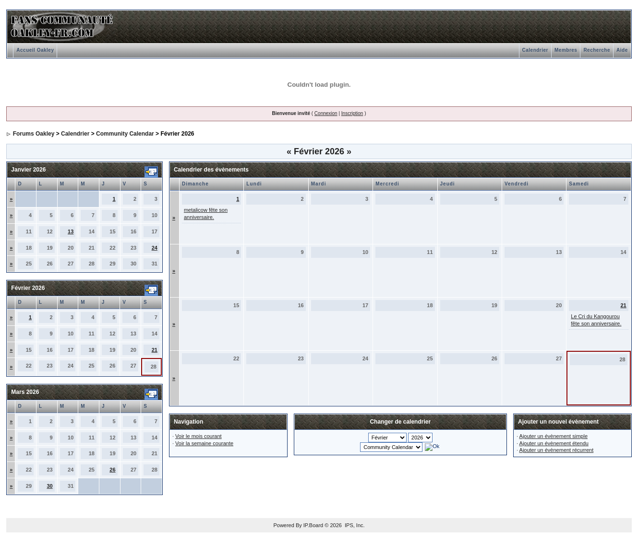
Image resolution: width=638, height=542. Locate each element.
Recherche (596, 50)
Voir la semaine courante (204, 443)
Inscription (352, 113)
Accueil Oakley (35, 50)
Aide (622, 50)
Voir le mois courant (198, 436)
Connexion (325, 113)
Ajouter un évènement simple (553, 436)
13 (70, 231)
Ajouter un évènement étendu (554, 443)
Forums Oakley (34, 133)
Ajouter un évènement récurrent (556, 450)
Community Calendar (125, 133)
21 (154, 350)
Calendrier (535, 50)
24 (154, 248)
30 (49, 486)
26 (112, 470)
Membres (565, 50)
